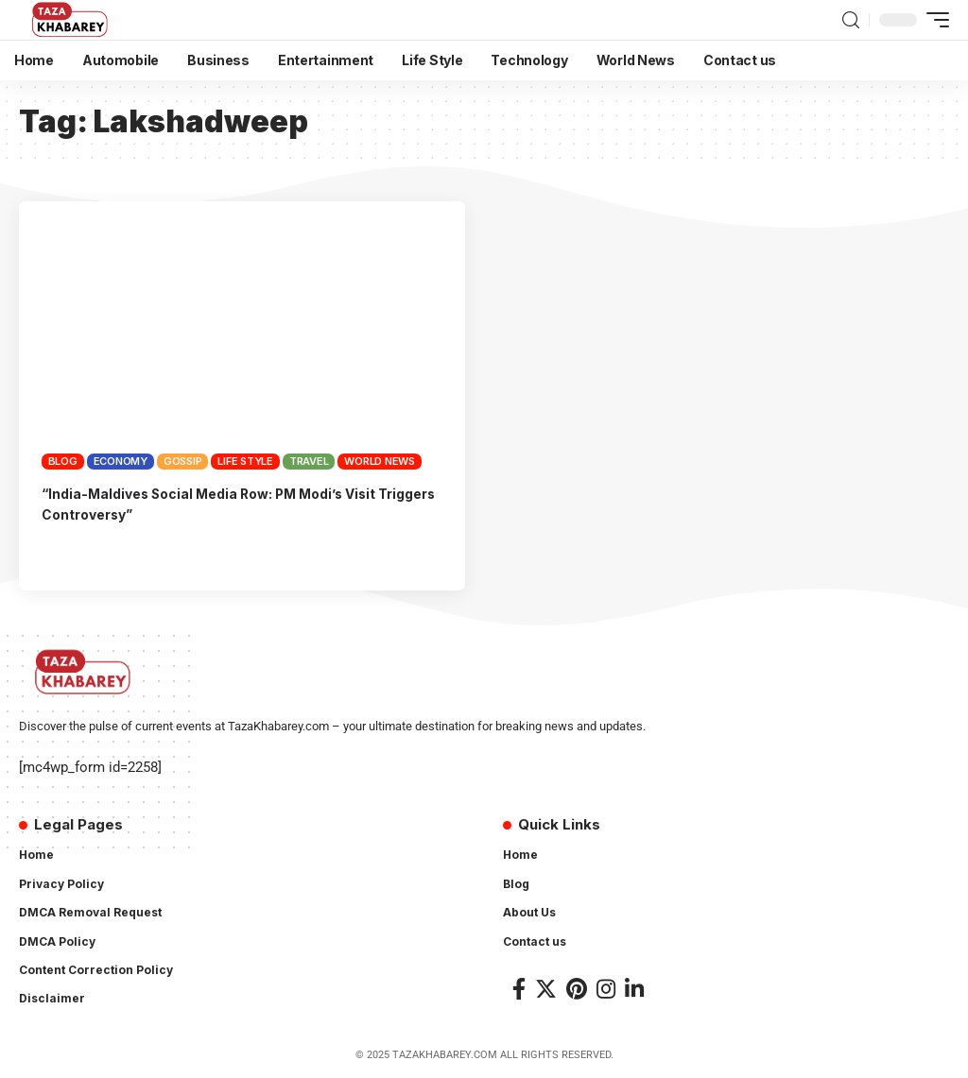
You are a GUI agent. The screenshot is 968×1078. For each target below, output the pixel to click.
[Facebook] (519, 988)
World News (379, 461)
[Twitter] (546, 988)
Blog (63, 461)
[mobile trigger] (933, 19)
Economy (120, 461)
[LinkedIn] (634, 988)
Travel (309, 461)
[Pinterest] (577, 988)
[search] (851, 20)
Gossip (183, 461)
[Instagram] (606, 988)
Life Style (245, 461)
